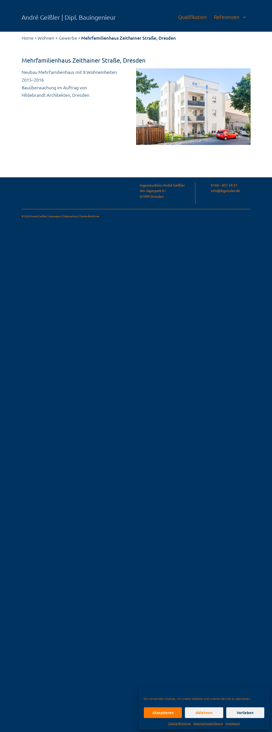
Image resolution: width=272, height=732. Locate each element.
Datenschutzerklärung (208, 723)
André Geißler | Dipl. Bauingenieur (69, 17)
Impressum (232, 723)
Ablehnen (204, 712)
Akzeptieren (163, 712)
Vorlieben (245, 712)
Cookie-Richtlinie (179, 723)
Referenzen (232, 17)
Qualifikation (192, 17)
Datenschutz (70, 216)
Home (28, 38)
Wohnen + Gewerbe (57, 38)
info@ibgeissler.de (225, 190)
